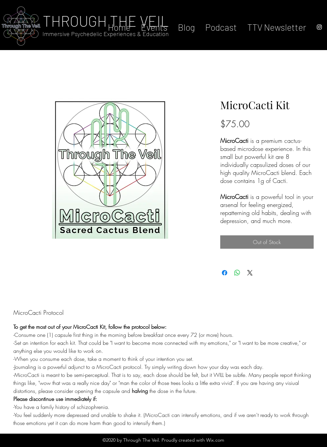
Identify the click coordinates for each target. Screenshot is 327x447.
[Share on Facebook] (225, 273)
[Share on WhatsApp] (237, 273)
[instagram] (319, 27)
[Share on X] (250, 273)
